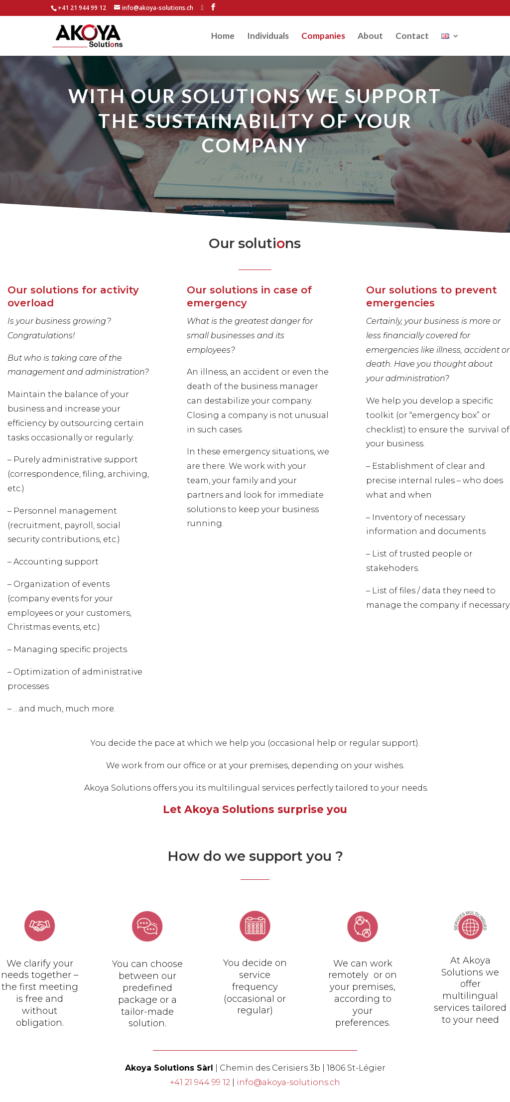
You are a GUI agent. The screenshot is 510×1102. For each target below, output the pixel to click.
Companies (323, 36)
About (370, 36)
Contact (412, 36)
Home (223, 36)
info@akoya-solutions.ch (288, 1082)
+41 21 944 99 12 (200, 1082)
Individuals (268, 36)
